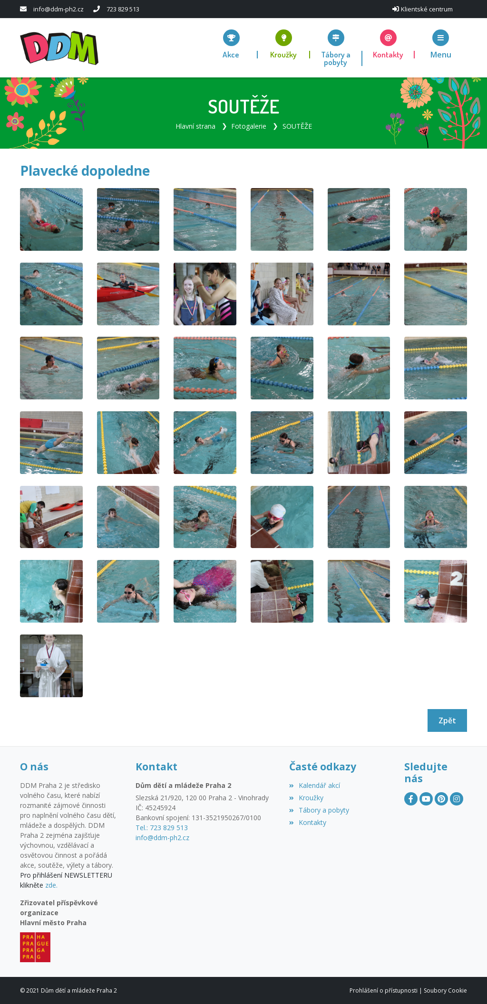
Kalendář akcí (314, 785)
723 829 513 (123, 9)
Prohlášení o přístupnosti (384, 990)
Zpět (447, 720)
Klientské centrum (427, 9)
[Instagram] (456, 798)
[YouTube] (426, 798)
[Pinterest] (441, 798)
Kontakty (307, 821)
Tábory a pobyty (319, 809)
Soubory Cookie (445, 990)
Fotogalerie (248, 126)
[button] (441, 44)
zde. (51, 885)
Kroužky (306, 797)
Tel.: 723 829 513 (162, 827)
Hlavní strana (195, 126)
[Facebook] (411, 798)
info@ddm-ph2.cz (58, 9)
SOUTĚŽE (297, 126)
